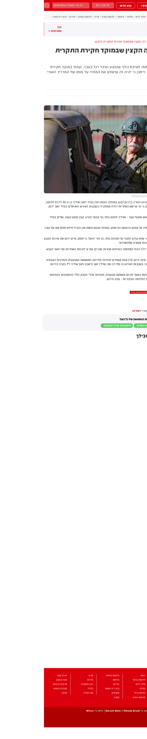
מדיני (52, 16)
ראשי (122, 16)
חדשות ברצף (110, 16)
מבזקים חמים (139, 29)
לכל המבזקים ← (11, 29)
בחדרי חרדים (138, 300)
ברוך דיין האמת (15, 16)
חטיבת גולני (140, 292)
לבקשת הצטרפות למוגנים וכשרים (110, 325)
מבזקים (121, 5)
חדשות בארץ (64, 16)
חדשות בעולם (40, 16)
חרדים (28, 16)
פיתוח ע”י (50, 710)
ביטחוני (76, 16)
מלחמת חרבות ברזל (96, 292)
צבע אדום (82, 5)
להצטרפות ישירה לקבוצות (73, 325)
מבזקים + (102, 5)
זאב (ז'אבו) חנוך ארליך (120, 292)
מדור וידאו (96, 16)
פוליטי (86, 16)
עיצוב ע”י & (83, 710)
